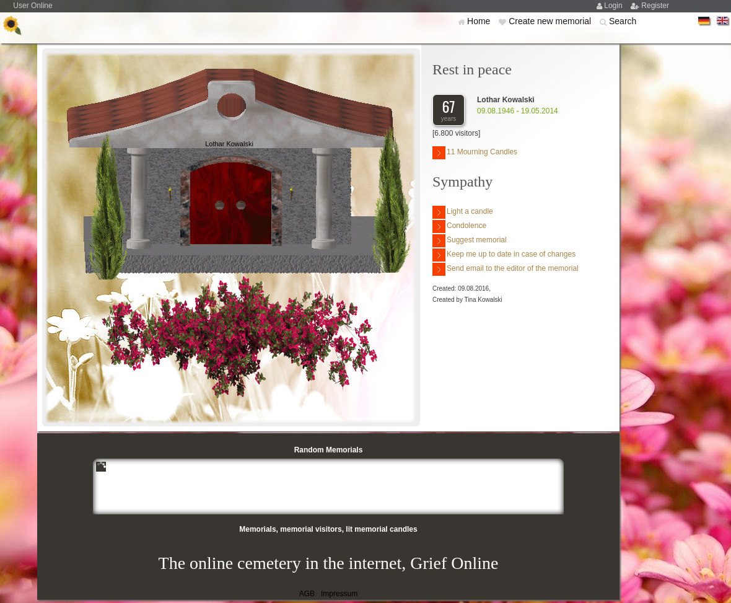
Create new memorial (551, 21)
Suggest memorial (469, 240)
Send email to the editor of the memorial (505, 269)
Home (479, 21)
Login (614, 5)
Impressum (339, 593)
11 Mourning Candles (474, 152)
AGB (307, 593)
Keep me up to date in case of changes (504, 255)
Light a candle (462, 212)
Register (655, 5)
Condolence (459, 226)
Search (622, 21)
